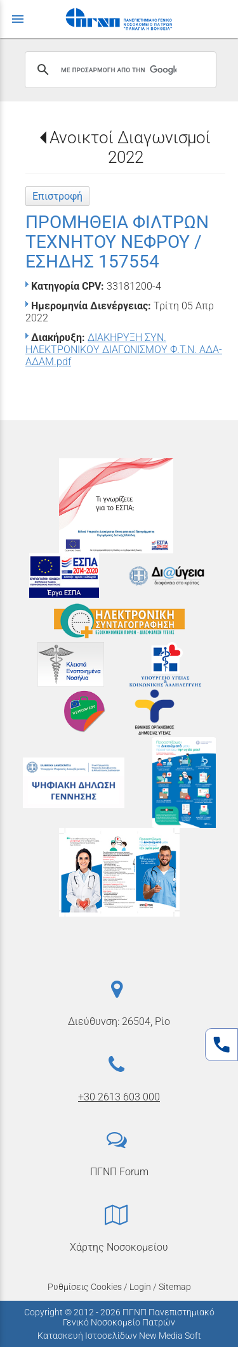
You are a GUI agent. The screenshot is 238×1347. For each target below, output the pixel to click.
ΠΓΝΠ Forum (119, 1172)
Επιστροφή (57, 196)
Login (140, 1287)
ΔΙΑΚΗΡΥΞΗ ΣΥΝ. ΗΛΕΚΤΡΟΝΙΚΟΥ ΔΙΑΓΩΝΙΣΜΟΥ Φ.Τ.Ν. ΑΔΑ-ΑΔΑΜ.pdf (123, 350)
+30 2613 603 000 (119, 1097)
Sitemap (175, 1287)
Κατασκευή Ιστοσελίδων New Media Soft (119, 1336)
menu (17, 19)
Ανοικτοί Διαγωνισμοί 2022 (130, 147)
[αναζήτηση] (118, 69)
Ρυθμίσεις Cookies (85, 1287)
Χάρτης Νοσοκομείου (119, 1247)
